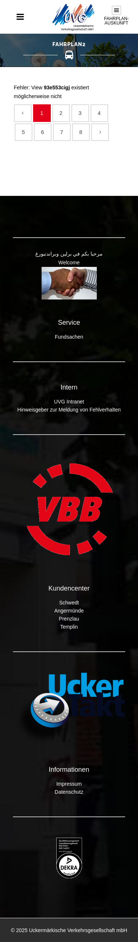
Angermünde (69, 611)
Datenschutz (69, 792)
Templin (69, 627)
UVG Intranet (69, 402)
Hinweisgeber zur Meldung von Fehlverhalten (69, 410)
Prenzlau (69, 619)
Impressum (69, 784)
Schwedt (69, 603)
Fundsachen (69, 337)
